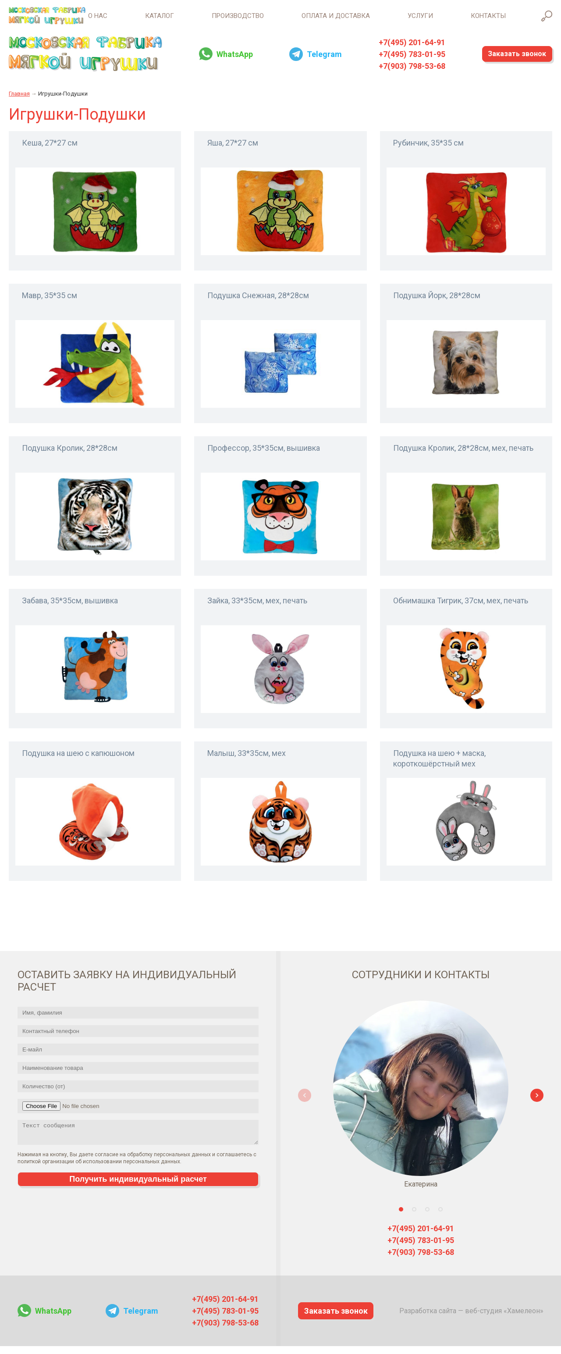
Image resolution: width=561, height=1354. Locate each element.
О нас (21, 20)
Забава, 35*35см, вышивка (70, 608)
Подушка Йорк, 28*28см (436, 302)
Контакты (488, 20)
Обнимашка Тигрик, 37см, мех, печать (460, 608)
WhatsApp (229, 61)
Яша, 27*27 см (232, 150)
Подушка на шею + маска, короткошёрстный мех (439, 766)
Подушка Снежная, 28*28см (258, 302)
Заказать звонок (507, 61)
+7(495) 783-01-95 (396, 61)
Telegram (314, 61)
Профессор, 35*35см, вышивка (263, 455)
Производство (192, 20)
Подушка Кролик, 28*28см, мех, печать (463, 455)
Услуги (405, 20)
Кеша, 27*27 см (50, 150)
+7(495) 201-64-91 (396, 49)
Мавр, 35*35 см (49, 302)
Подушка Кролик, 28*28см (69, 455)
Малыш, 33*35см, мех (246, 760)
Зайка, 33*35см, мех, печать (257, 608)
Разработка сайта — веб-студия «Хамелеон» (471, 1318)
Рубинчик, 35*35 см (428, 150)
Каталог (98, 20)
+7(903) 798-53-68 (396, 73)
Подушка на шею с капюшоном (78, 760)
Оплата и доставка (305, 20)
